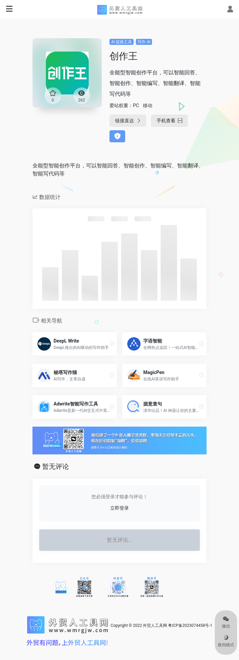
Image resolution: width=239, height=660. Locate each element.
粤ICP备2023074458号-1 (190, 625)
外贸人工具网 (155, 625)
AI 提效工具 (121, 42)
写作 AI (144, 42)
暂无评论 (55, 466)
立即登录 (119, 508)
